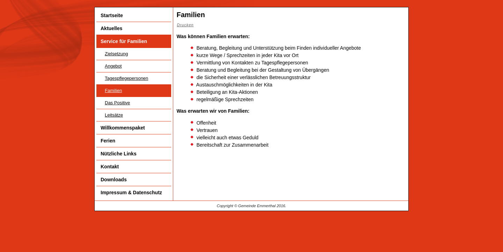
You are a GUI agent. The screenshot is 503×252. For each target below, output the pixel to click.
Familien (113, 90)
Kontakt (110, 166)
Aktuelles (111, 28)
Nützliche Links (119, 153)
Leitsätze (114, 115)
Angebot (113, 66)
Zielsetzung (116, 53)
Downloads (114, 179)
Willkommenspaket (123, 128)
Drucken (185, 25)
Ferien (108, 141)
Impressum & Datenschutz (131, 192)
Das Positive (117, 102)
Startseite (112, 15)
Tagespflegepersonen (126, 78)
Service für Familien (124, 41)
